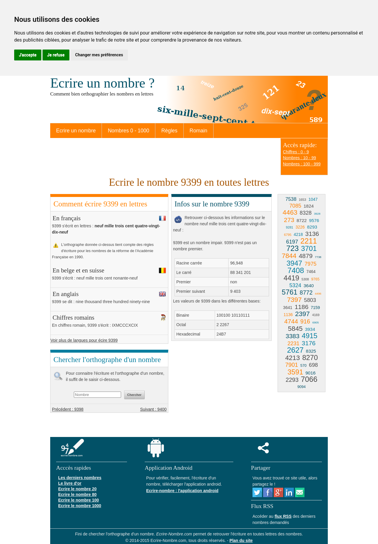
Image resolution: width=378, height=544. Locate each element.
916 (305, 321)
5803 (310, 300)
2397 (302, 314)
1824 (309, 205)
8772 (306, 292)
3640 (309, 285)
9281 (289, 227)
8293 (312, 226)
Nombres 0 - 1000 (128, 131)
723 (292, 248)
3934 (310, 329)
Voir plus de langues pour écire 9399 (84, 340)
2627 (295, 350)
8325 (311, 351)
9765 (315, 279)
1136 (288, 314)
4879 (306, 255)
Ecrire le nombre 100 (78, 500)
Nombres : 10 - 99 (299, 157)
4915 (309, 336)
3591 (295, 372)
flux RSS (283, 516)
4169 (316, 315)
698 (313, 365)
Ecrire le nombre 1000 (79, 505)
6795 (287, 234)
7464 (310, 271)
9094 (301, 387)
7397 (294, 299)
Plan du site (241, 540)
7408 (295, 270)
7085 (295, 206)
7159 (315, 307)
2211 (308, 241)
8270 (310, 357)
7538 (290, 199)
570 (303, 366)
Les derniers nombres (79, 477)
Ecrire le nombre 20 (77, 489)
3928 (317, 213)
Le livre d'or (70, 483)
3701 (309, 248)
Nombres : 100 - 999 (302, 164)
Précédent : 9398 (68, 409)
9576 (314, 220)
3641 (287, 307)
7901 (291, 364)
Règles (169, 131)
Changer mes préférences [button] (99, 54)
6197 (292, 242)
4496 (318, 293)
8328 (306, 213)
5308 (305, 279)
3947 (294, 263)
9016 (310, 372)
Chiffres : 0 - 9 (296, 151)
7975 (310, 264)
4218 (298, 234)
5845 (295, 328)
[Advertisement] (221, 388)
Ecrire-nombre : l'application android (182, 490)
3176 (309, 343)
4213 (292, 357)
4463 (290, 212)
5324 (295, 285)
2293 (292, 380)
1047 (312, 199)
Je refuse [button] (56, 54)
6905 (315, 322)
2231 (293, 343)
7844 (289, 255)
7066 (309, 379)
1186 (302, 306)
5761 (289, 292)
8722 (301, 220)
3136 (312, 233)
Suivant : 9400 (153, 409)
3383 (292, 336)
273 (289, 219)
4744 (291, 321)
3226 (300, 227)
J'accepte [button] (28, 54)
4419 (291, 278)
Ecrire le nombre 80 (77, 494)
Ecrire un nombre (76, 131)
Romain (198, 131)
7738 (318, 257)
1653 (302, 199)
